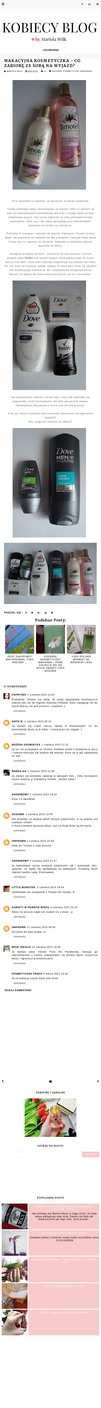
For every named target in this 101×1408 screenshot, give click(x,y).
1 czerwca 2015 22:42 (43, 794)
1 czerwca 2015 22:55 (39, 814)
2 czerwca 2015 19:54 (50, 887)
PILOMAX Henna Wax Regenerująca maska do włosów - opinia (64, 1207)
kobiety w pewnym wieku (30, 907)
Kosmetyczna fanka (27, 973)
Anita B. (17, 721)
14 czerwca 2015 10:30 (46, 947)
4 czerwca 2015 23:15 (64, 907)
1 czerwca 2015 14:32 (40, 694)
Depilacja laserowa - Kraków (64, 1286)
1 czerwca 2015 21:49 (40, 771)
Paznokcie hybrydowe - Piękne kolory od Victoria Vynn (64, 1260)
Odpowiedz (20, 711)
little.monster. (24, 887)
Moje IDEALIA (21, 947)
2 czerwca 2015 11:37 (43, 860)
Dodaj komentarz (18, 990)
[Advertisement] (50, 1371)
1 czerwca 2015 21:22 (54, 744)
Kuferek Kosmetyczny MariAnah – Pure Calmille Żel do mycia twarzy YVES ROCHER (50, 663)
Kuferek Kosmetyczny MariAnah (72, 71)
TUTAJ (28, 258)
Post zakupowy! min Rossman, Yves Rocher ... (20, 659)
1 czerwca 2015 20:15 (37, 721)
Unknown (19, 841)
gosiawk (18, 814)
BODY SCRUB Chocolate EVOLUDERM (64, 1233)
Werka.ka (19, 771)
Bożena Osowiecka (26, 744)
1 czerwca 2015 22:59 (40, 841)
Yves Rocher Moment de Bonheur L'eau (81, 659)
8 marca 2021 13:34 (55, 973)
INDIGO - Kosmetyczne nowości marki (64, 1312)
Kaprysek (19, 694)
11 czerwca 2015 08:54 (41, 927)
